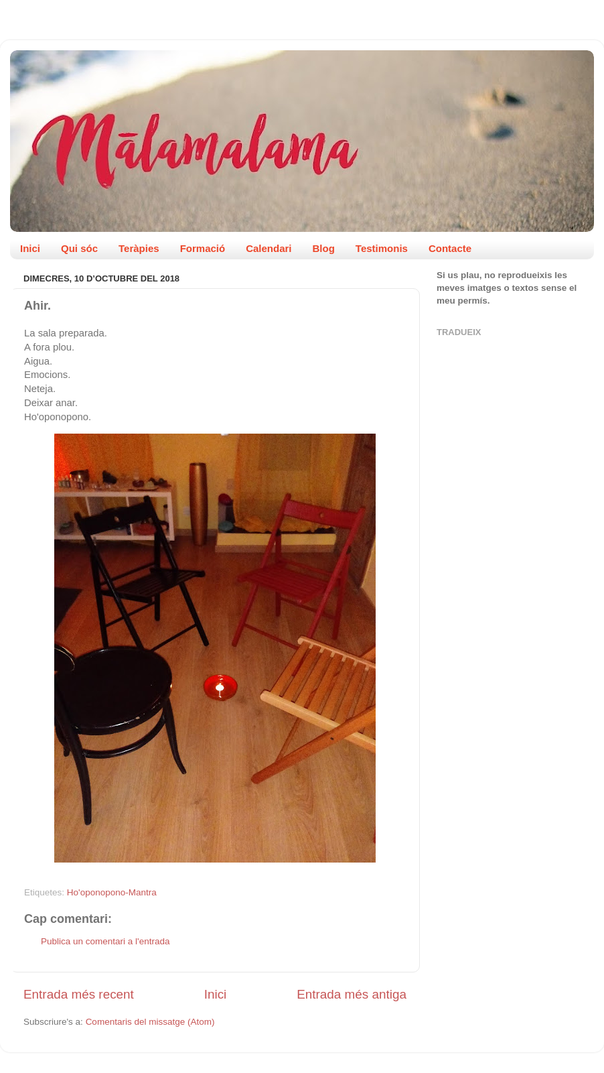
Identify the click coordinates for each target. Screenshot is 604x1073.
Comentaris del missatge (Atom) (150, 1022)
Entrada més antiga (351, 994)
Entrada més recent (78, 994)
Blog (324, 248)
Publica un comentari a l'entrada (105, 941)
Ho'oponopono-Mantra (112, 892)
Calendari (268, 248)
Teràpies (139, 248)
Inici (30, 248)
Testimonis (382, 248)
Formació (203, 248)
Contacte (450, 248)
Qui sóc (79, 248)
